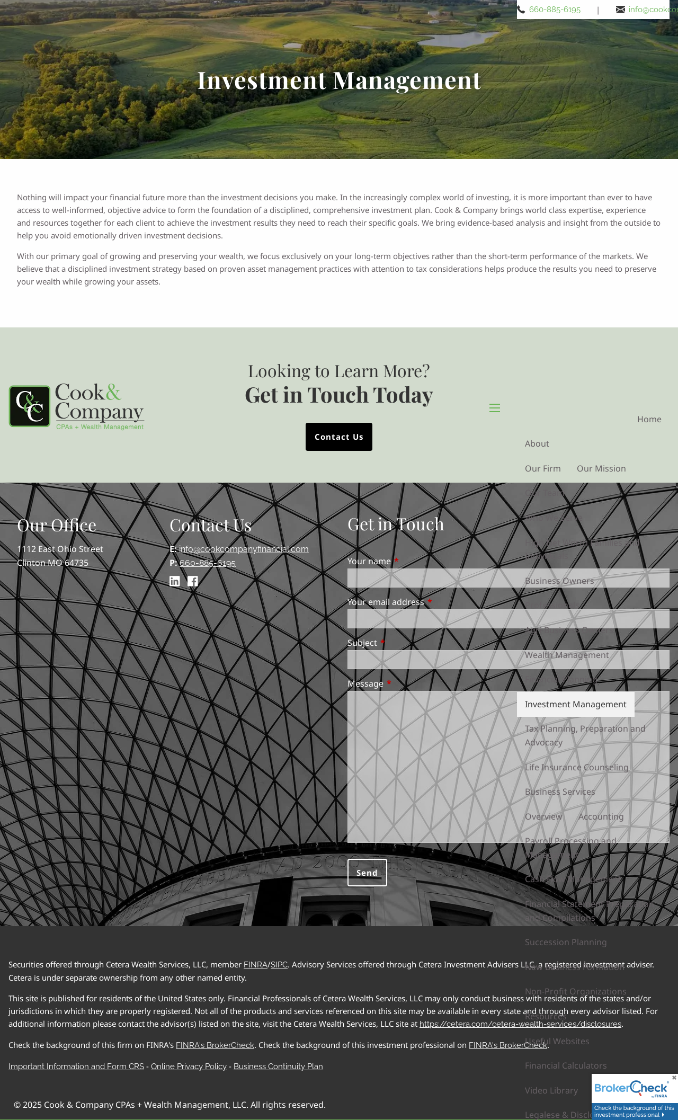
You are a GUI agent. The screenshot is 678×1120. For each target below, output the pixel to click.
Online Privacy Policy (189, 1066)
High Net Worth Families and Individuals (582, 549)
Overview (544, 816)
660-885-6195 (555, 9)
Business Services (560, 791)
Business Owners (559, 580)
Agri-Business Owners (569, 630)
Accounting (601, 816)
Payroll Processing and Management (571, 847)
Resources (546, 1016)
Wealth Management (567, 655)
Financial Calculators (566, 1065)
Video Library (551, 1090)
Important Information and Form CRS (76, 1066)
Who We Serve (554, 517)
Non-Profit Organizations (576, 991)
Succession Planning (566, 942)
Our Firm (543, 468)
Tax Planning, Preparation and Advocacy (585, 735)
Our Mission (601, 468)
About (537, 443)
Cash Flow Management (573, 879)
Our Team (545, 493)
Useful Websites (557, 1041)
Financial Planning (561, 679)
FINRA (255, 965)
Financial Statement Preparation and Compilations (589, 910)
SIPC (279, 965)
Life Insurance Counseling (577, 767)
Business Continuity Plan (278, 1066)
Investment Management (576, 704)
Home (649, 419)
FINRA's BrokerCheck (215, 1045)
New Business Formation (575, 967)
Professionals (552, 605)
